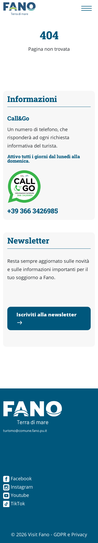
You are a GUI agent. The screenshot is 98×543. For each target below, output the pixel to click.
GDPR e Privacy (70, 534)
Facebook (17, 478)
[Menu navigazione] (86, 8)
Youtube (16, 495)
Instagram (18, 487)
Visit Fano (38, 534)
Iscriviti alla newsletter (46, 318)
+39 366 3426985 (32, 210)
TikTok (14, 503)
